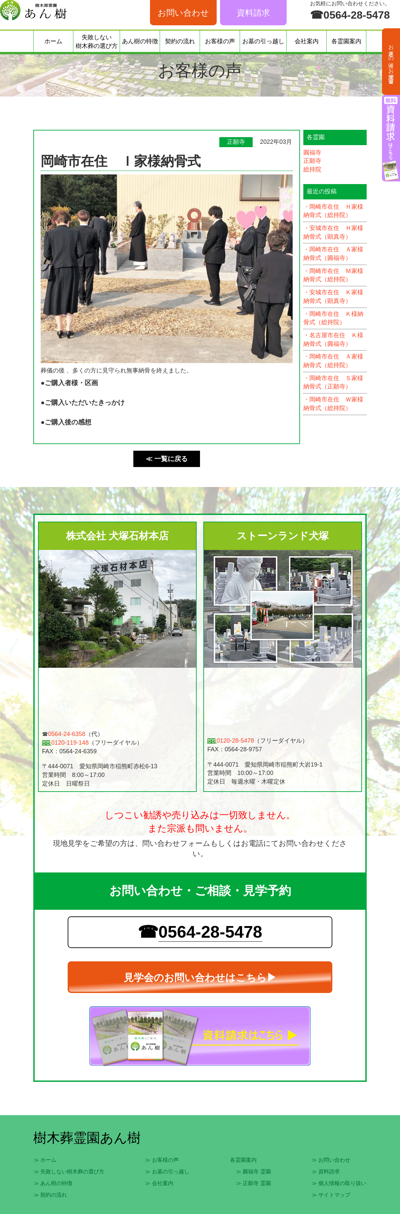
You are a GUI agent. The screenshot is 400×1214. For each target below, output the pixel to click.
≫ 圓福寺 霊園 (253, 1171)
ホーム (53, 41)
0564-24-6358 (66, 734)
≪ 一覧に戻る (167, 458)
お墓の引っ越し (263, 41)
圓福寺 (312, 152)
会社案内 (307, 41)
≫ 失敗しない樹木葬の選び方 (69, 1171)
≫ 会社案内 (159, 1183)
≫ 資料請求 (326, 1171)
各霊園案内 (346, 41)
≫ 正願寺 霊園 (253, 1183)
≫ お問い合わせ (331, 1160)
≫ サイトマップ (331, 1195)
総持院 (312, 169)
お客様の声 (220, 41)
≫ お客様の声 (161, 1160)
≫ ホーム (45, 1160)
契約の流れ (180, 41)
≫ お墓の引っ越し (167, 1171)
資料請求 (253, 12)
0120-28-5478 (235, 740)
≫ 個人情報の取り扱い (339, 1183)
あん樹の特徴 (140, 41)
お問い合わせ (183, 12)
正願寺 (312, 160)
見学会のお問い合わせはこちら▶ (200, 977)
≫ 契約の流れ (50, 1195)
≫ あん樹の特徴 (53, 1183)
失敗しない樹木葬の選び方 (97, 41)
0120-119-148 (70, 742)
